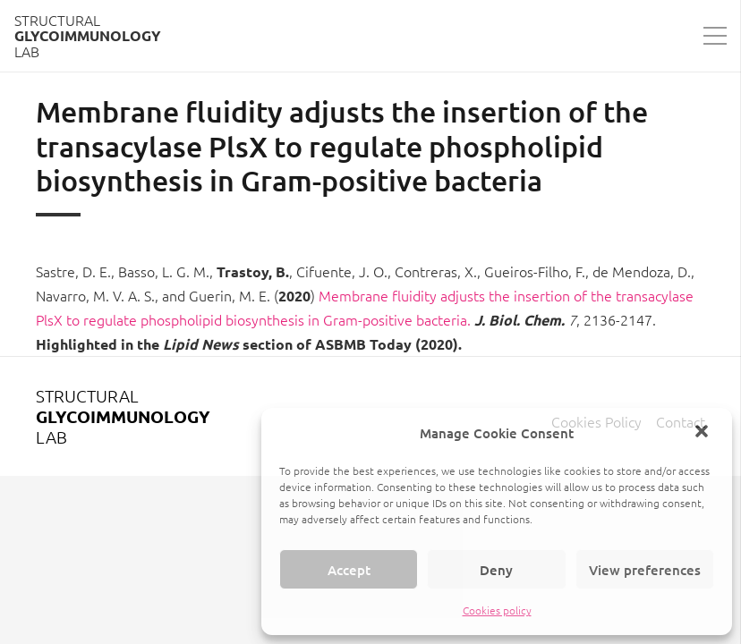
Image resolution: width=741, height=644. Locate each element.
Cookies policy (497, 610)
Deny (496, 570)
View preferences (645, 570)
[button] (703, 433)
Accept (349, 570)
